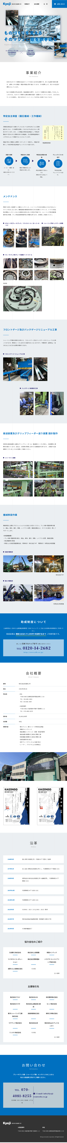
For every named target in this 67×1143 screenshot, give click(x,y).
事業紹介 (26, 4)
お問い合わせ (60, 4)
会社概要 (35, 4)
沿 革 (45, 4)
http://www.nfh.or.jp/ (34, 652)
